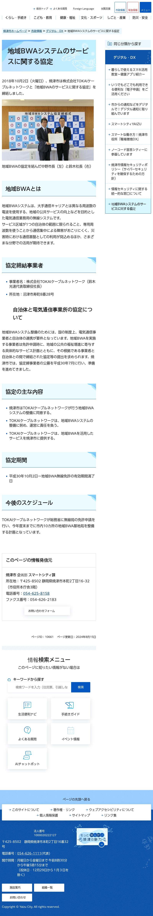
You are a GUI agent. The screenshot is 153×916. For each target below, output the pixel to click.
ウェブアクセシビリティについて (111, 809)
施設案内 (15, 887)
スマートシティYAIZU (126, 124)
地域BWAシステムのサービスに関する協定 (128, 207)
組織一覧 (47, 887)
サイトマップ (81, 815)
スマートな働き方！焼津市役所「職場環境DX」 (129, 137)
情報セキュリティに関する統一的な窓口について (129, 192)
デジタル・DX (54, 31)
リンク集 (110, 815)
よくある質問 (60, 8)
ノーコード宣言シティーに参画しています (129, 152)
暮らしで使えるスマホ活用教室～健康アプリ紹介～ (129, 72)
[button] (133, 7)
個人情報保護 (49, 815)
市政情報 (36, 31)
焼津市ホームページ (15, 31)
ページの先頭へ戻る (76, 799)
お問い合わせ (18, 897)
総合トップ (42, 8)
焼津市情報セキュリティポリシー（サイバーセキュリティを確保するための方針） (129, 172)
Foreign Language (83, 8)
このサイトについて (25, 809)
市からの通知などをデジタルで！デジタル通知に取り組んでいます (129, 109)
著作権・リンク (64, 809)
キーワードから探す (28, 679)
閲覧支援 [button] (105, 8)
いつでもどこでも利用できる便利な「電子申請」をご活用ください (129, 89)
